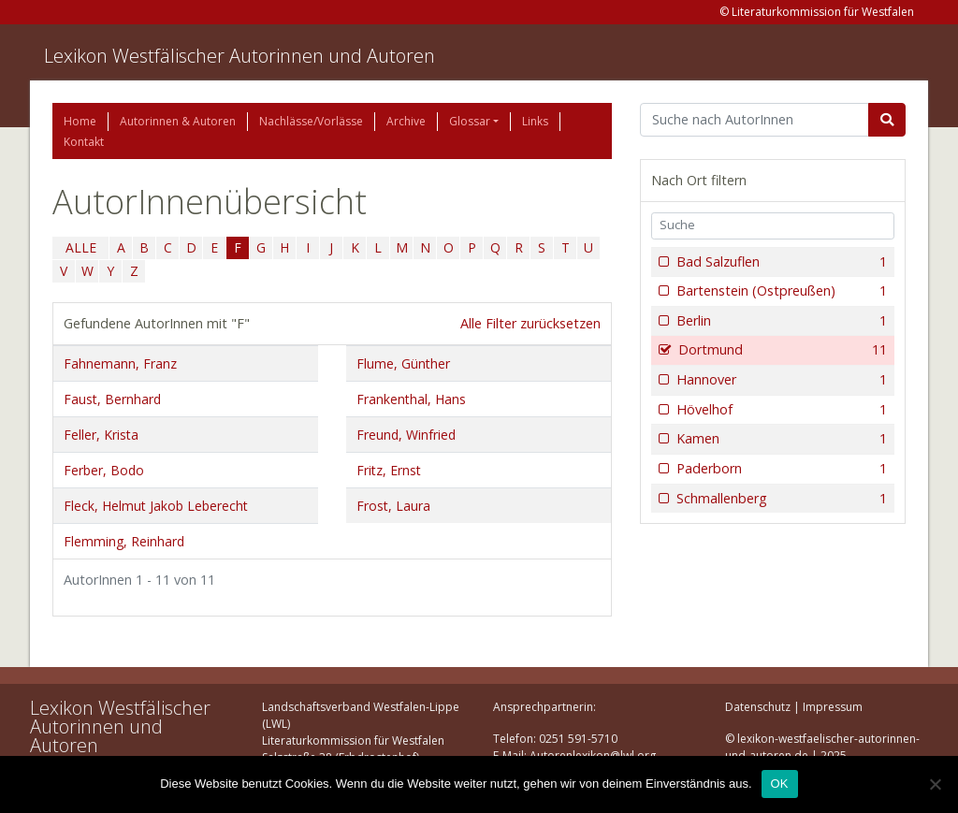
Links (535, 121)
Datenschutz (758, 707)
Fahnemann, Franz (120, 363)
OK (780, 784)
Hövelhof (780, 409)
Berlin (780, 321)
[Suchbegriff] (754, 120)
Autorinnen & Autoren (178, 121)
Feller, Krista (101, 434)
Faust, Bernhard (112, 399)
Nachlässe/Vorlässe (311, 121)
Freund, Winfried (406, 434)
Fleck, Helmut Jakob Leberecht (156, 506)
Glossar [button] (469, 121)
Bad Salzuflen (780, 262)
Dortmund (781, 350)
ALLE (80, 247)
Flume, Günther (403, 363)
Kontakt (84, 142)
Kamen (780, 438)
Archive (406, 121)
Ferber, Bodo (104, 470)
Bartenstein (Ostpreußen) (780, 291)
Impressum (833, 707)
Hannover (780, 380)
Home (80, 121)
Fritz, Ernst (388, 470)
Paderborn (780, 468)
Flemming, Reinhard (124, 541)
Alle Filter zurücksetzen (530, 323)
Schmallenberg (780, 498)
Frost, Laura (393, 506)
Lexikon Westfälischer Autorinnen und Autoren (239, 55)
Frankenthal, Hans (411, 399)
